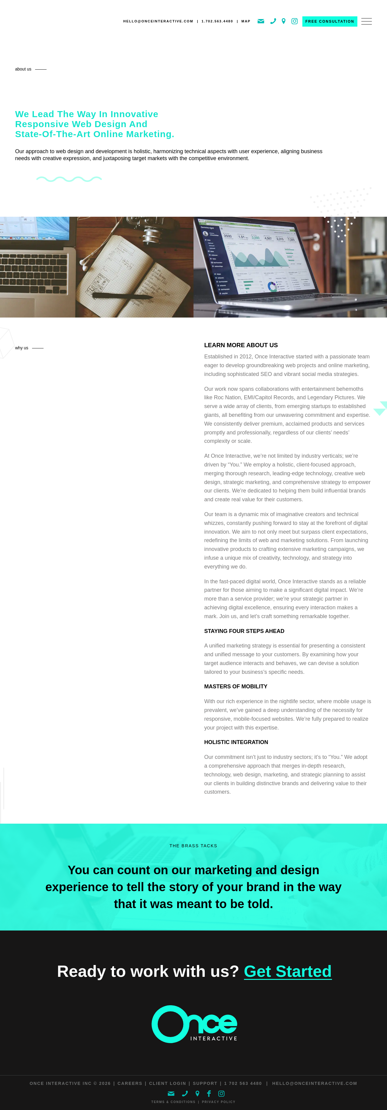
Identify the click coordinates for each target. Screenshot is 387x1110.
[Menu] (364, 27)
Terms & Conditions (173, 1102)
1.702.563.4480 (217, 21)
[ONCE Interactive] (41, 22)
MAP (245, 21)
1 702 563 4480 (243, 1083)
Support (205, 1083)
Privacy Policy (219, 1102)
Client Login (167, 1083)
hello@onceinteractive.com (158, 21)
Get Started (288, 971)
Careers (130, 1083)
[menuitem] (364, 27)
